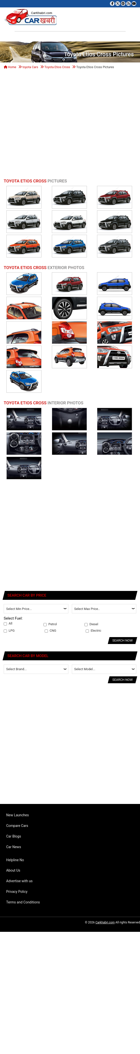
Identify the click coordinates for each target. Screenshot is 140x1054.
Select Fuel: (13, 618)
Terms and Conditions (23, 902)
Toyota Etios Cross (57, 67)
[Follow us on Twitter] (117, 3)
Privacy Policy (16, 892)
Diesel (91, 624)
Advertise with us (19, 881)
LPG (9, 631)
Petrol (50, 624)
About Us (13, 870)
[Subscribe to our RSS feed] (128, 3)
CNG (50, 631)
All (8, 623)
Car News (13, 847)
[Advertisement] (46, 125)
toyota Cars (30, 67)
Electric (93, 631)
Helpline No (15, 860)
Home (10, 67)
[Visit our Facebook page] (112, 3)
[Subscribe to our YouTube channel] (134, 3)
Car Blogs (13, 836)
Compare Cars (17, 826)
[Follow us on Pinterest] (123, 3)
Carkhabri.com (105, 922)
